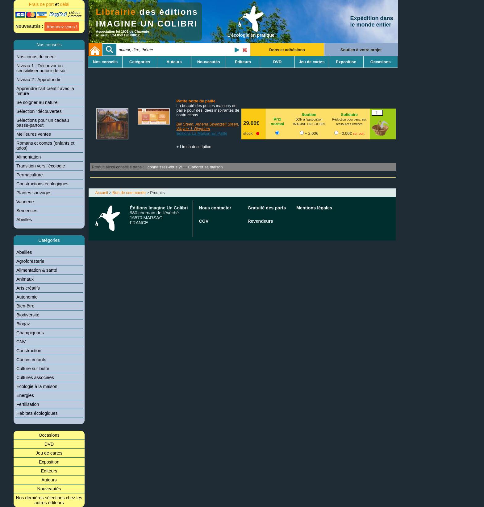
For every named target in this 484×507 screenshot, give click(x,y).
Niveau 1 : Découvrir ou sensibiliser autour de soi (40, 68)
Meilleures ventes (33, 134)
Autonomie (27, 297)
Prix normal (277, 121)
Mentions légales (314, 207)
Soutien (309, 114)
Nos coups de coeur (36, 56)
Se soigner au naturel (37, 102)
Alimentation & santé (36, 270)
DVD (49, 444)
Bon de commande (128, 192)
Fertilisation (27, 404)
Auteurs (49, 479)
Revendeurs (260, 221)
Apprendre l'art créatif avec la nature (45, 91)
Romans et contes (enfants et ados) (45, 145)
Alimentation (28, 157)
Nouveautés (49, 488)
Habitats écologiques (37, 413)
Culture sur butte (32, 368)
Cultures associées (35, 377)
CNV (21, 341)
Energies (25, 395)
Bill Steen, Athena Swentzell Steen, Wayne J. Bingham (208, 126)
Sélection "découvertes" (39, 111)
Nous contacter (215, 207)
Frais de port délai (49, 4)
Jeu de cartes (49, 453)
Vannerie (25, 201)
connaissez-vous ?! (165, 167)
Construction (28, 350)
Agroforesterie (30, 261)
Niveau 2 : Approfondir (38, 79)
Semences (26, 210)
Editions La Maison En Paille (202, 133)
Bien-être (25, 305)
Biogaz (23, 323)
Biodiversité (27, 314)
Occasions (49, 435)
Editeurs (49, 470)
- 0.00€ (351, 133)
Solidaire (349, 114)
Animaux (25, 279)
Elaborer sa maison (205, 167)
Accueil (101, 192)
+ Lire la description (194, 146)
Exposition (49, 462)
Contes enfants (31, 359)
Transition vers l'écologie (40, 165)
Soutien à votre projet (361, 49)
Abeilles (24, 219)
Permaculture (29, 174)
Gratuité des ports (267, 207)
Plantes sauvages (34, 192)
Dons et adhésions (287, 49)
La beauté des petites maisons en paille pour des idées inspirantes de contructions (208, 110)
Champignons (30, 332)
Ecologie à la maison (36, 386)
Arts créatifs (28, 288)
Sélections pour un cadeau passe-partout (42, 123)
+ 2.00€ (311, 133)
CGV (203, 221)
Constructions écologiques (42, 183)
